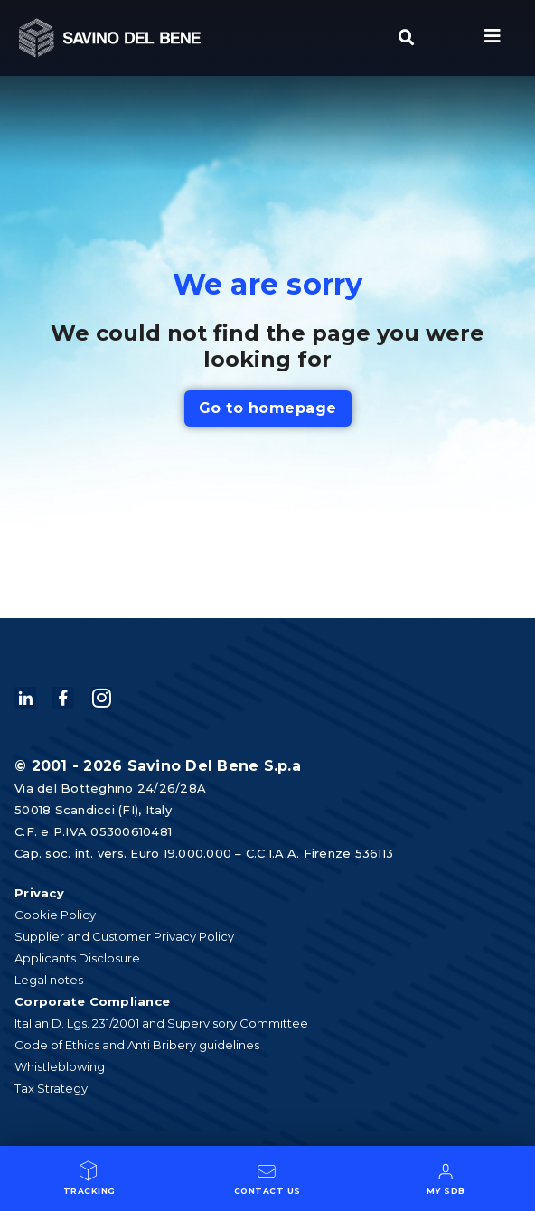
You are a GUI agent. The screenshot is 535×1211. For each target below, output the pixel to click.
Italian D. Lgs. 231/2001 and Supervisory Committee (161, 1023)
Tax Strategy (51, 1088)
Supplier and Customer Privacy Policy (124, 936)
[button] (406, 37)
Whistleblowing (59, 1066)
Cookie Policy (55, 914)
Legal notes (48, 979)
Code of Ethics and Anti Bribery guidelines (136, 1044)
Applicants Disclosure (77, 958)
